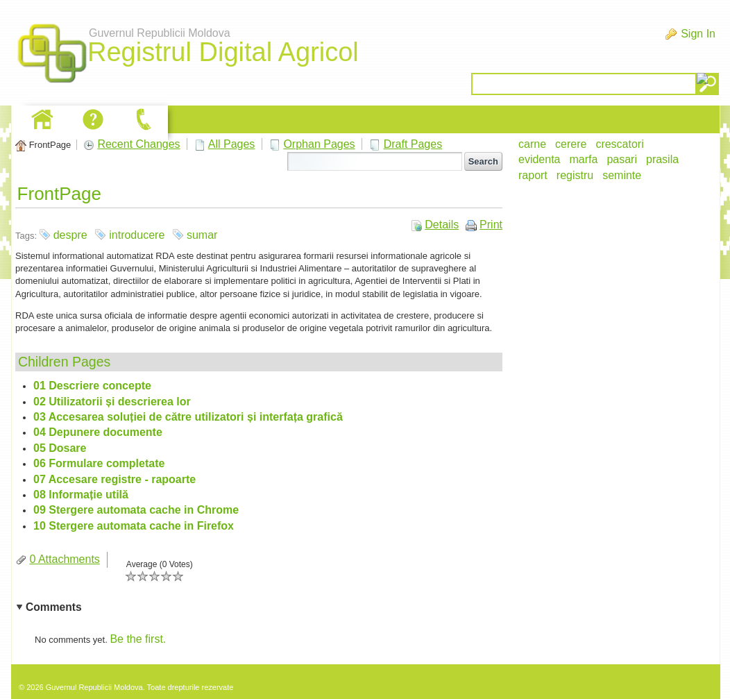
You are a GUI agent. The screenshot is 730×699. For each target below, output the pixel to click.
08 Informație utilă (80, 494)
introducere (136, 235)
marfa (584, 159)
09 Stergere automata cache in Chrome (136, 510)
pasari (621, 159)
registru (575, 175)
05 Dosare (60, 448)
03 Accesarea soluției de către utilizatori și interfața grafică (188, 417)
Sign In (698, 34)
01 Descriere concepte (92, 385)
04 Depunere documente (97, 432)
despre (70, 235)
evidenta (539, 159)
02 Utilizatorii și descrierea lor (112, 401)
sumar (202, 235)
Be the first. (138, 639)
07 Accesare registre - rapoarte (114, 479)
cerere (570, 144)
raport (533, 175)
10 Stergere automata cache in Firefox (133, 526)
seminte (621, 175)
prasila (662, 159)
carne (532, 144)
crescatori (619, 144)
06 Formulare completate (98, 463)
